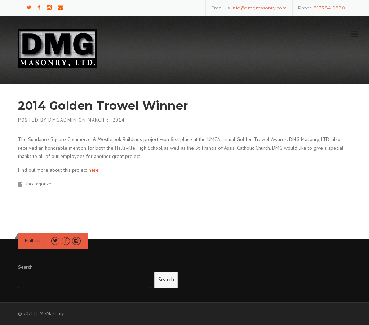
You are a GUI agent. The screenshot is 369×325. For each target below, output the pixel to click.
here (94, 170)
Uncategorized (39, 184)
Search (25, 267)
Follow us (35, 240)
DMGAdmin (62, 120)
